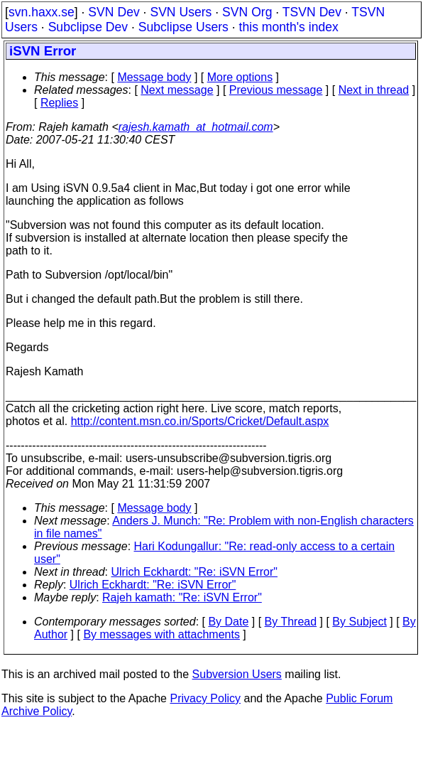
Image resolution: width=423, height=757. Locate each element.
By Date (228, 622)
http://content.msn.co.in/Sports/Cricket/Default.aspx (200, 421)
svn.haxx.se (42, 12)
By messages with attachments (161, 634)
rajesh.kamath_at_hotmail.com (196, 127)
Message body (154, 77)
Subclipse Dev (88, 27)
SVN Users (180, 12)
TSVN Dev (311, 12)
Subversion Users (237, 674)
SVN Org (247, 12)
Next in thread (374, 90)
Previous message (276, 90)
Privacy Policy (205, 698)
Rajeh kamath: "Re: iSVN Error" (182, 597)
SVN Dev (113, 12)
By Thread (291, 622)
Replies (59, 103)
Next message (177, 90)
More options (240, 77)
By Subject (359, 622)
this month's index (289, 27)
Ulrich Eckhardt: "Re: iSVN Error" (194, 572)
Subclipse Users (183, 27)
